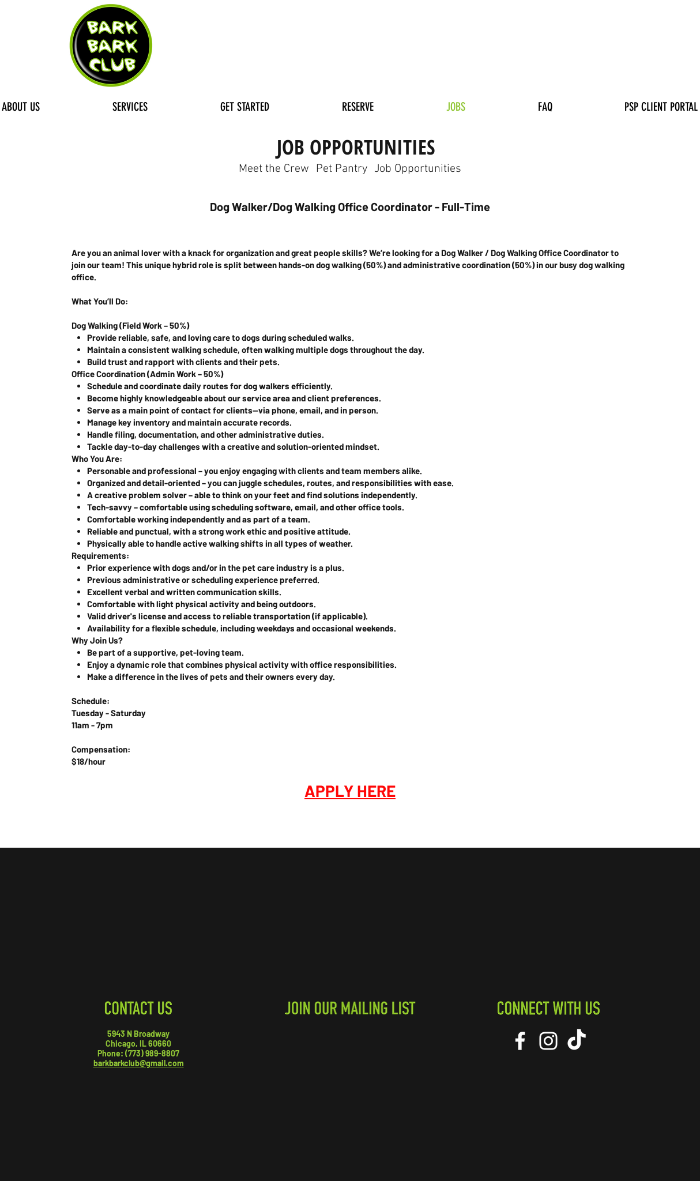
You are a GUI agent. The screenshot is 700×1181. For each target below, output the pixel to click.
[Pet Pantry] (341, 168)
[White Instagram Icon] (548, 1041)
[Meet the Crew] (273, 168)
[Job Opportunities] (417, 168)
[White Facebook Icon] (520, 1041)
